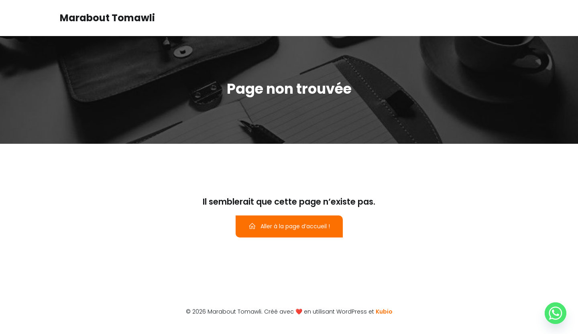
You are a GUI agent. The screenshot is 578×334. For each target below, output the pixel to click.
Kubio (384, 312)
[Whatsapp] (555, 313)
